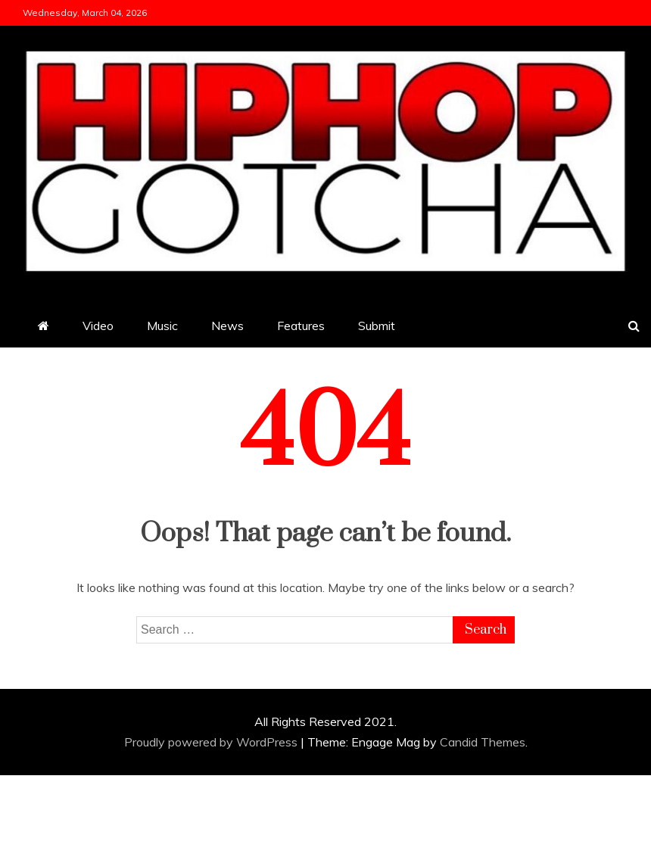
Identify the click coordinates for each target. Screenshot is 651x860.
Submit (376, 325)
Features (301, 325)
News (227, 325)
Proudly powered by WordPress (212, 741)
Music (162, 325)
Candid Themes (482, 741)
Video (98, 325)
